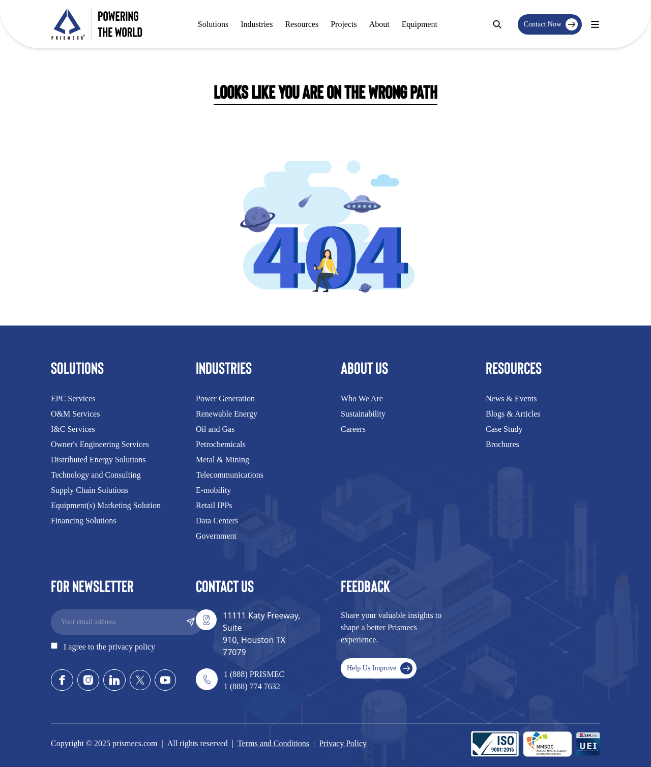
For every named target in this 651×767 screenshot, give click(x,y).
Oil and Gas (215, 429)
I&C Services (73, 429)
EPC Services (73, 398)
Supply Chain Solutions (89, 490)
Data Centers (217, 520)
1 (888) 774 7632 (252, 686)
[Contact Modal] (595, 24)
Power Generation (225, 398)
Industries (257, 24)
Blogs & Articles (513, 413)
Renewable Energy (226, 413)
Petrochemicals (221, 444)
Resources (301, 24)
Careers (353, 429)
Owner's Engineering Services (100, 444)
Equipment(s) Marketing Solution (106, 505)
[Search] (497, 24)
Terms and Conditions (273, 743)
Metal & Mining (222, 459)
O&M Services (75, 413)
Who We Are (362, 398)
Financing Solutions (83, 520)
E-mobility (213, 490)
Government (216, 536)
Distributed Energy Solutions (98, 459)
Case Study (504, 429)
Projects (344, 24)
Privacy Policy (343, 743)
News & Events (511, 398)
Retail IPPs (214, 505)
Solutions (213, 24)
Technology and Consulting (96, 474)
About (379, 24)
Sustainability (363, 413)
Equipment (419, 24)
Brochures (502, 444)
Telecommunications (229, 474)
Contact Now (551, 24)
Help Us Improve (379, 668)
